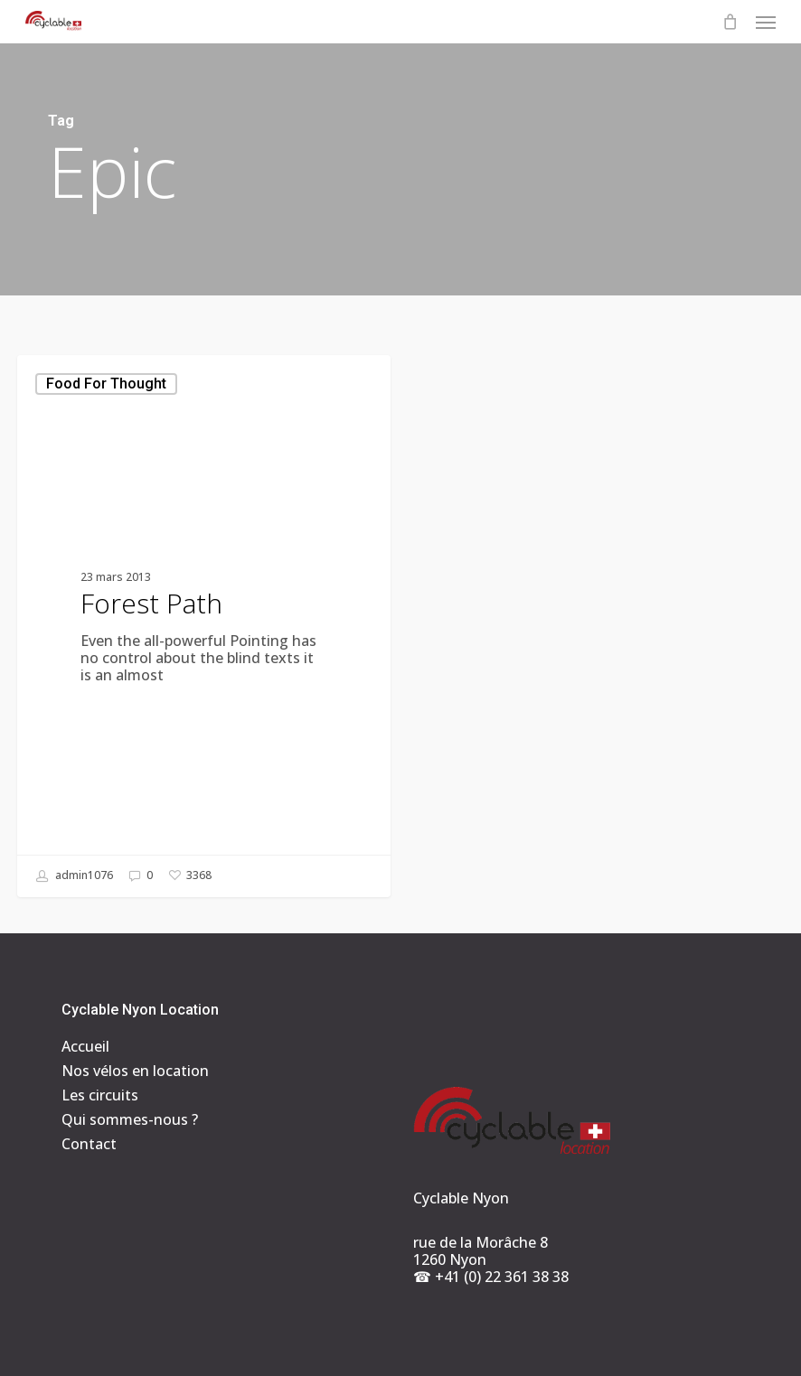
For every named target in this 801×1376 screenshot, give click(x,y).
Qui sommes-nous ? (129, 1119)
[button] (766, 22)
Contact (89, 1144)
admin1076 (74, 876)
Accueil (85, 1046)
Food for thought (106, 383)
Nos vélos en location (135, 1071)
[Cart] (729, 22)
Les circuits (99, 1095)
